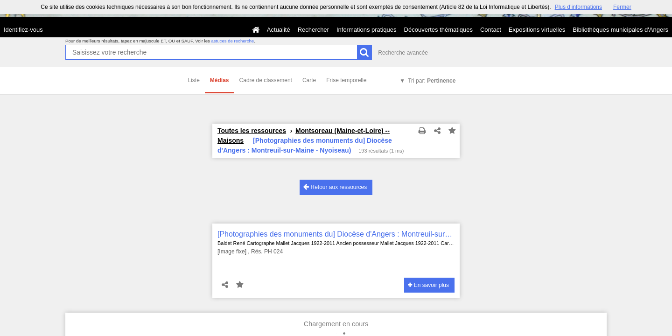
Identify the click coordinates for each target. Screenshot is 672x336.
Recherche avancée (403, 52)
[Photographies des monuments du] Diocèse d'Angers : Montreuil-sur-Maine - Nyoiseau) (336, 234)
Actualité (278, 29)
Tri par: (431, 80)
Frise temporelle (346, 80)
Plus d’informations (578, 7)
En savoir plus (428, 285)
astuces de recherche (232, 40)
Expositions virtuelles (537, 29)
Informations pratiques (366, 29)
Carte (309, 80)
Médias (219, 80)
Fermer (622, 7)
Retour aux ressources (335, 186)
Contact (490, 29)
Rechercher (313, 29)
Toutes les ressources (251, 130)
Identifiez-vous (23, 29)
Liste (194, 80)
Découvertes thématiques (438, 29)
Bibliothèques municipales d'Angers (620, 29)
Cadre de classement (265, 80)
